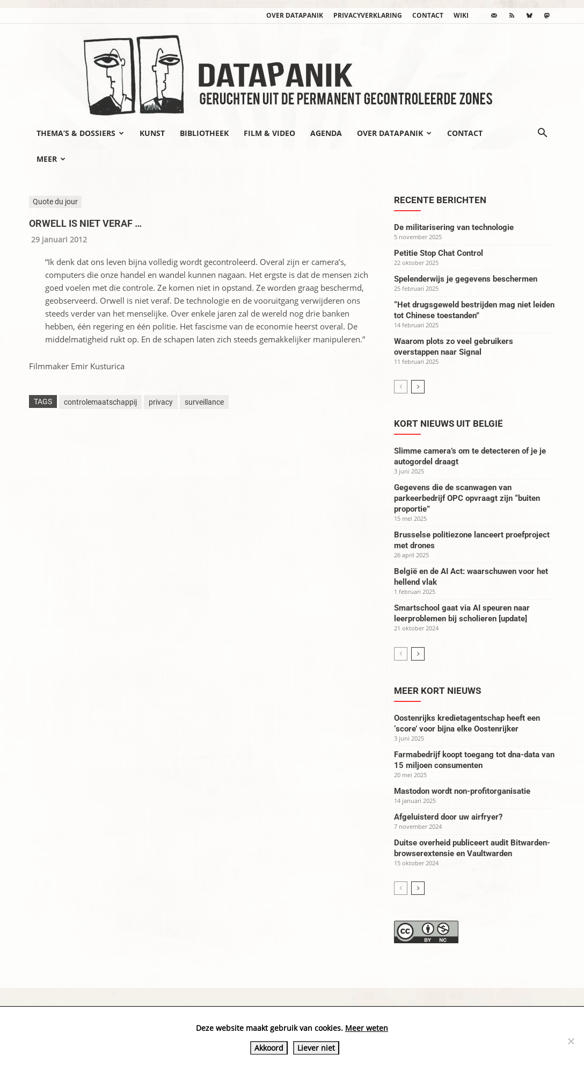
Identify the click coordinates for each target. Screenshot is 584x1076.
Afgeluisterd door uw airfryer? (448, 817)
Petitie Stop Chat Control (438, 253)
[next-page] (418, 386)
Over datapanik (294, 15)
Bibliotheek (204, 133)
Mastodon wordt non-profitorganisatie (462, 791)
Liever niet (316, 1048)
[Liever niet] (570, 1041)
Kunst (152, 133)
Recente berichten (440, 200)
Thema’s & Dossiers (80, 133)
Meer (50, 159)
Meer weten (366, 1028)
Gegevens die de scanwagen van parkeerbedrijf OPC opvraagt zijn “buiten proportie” (467, 498)
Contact (427, 15)
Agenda (326, 133)
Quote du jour (55, 201)
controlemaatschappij (100, 402)
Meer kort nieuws (437, 690)
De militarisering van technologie (454, 227)
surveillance (204, 402)
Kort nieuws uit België (448, 423)
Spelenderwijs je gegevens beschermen (465, 279)
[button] (542, 133)
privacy (161, 402)
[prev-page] (400, 386)
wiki (461, 15)
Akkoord (268, 1048)
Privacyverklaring (367, 15)
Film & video (269, 133)
